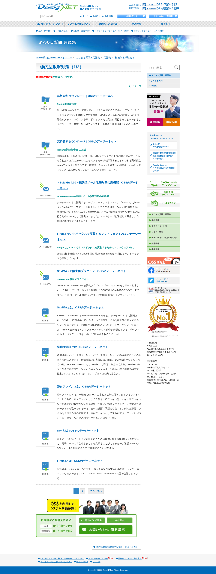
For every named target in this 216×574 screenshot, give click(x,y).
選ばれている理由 (108, 24)
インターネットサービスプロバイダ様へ (112, 31)
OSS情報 (136, 24)
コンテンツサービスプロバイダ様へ (149, 31)
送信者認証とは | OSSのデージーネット (82, 347)
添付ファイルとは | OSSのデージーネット (84, 386)
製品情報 (155, 220)
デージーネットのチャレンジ (164, 238)
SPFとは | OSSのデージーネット (78, 430)
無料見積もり (131, 16)
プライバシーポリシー (101, 558)
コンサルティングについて (50, 24)
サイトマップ (82, 562)
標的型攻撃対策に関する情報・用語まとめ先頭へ (117, 547)
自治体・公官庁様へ (82, 31)
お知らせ (97, 16)
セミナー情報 (157, 232)
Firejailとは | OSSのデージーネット (80, 460)
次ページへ (96, 491)
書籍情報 (155, 249)
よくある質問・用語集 (161, 75)
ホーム (85, 16)
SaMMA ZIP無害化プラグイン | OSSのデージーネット (91, 271)
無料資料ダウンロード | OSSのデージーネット (87, 96)
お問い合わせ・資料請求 (164, 16)
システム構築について (79, 24)
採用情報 (109, 16)
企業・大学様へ (45, 31)
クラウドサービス (159, 226)
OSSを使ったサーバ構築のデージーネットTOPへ (62, 558)
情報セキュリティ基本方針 (133, 558)
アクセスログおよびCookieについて (56, 562)
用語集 (154, 85)
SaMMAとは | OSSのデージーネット (80, 307)
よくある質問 (156, 81)
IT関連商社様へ (62, 31)
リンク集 (96, 562)
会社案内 (165, 24)
